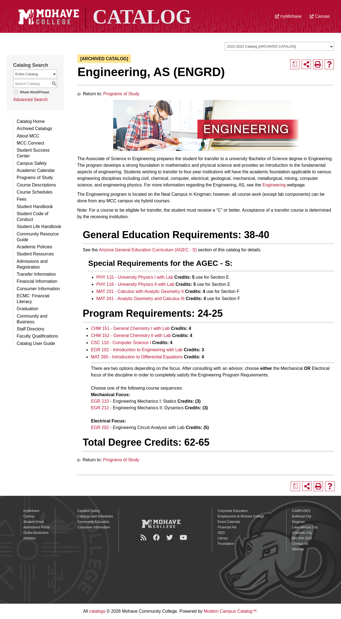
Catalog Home (31, 121)
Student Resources (35, 254)
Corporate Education (233, 511)
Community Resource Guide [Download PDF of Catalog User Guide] (38, 237)
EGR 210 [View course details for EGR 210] (100, 401)
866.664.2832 (302, 538)
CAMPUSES (301, 511)
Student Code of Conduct (32, 216)
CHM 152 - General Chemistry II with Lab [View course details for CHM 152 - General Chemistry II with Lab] (131, 335)
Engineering (273, 185)
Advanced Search (30, 99)
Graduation (27, 308)
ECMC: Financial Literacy (33, 298)
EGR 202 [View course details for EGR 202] (100, 427)
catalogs (97, 611)
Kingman (298, 522)
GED (221, 533)
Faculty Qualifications (37, 336)
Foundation (226, 544)
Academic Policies (34, 246)
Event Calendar (229, 522)
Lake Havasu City (305, 527)
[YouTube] (184, 537)
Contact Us (300, 544)
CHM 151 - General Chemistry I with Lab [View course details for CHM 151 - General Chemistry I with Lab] (130, 328)
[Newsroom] (144, 537)
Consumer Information (38, 288)
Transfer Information (36, 274)
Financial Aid (227, 527)
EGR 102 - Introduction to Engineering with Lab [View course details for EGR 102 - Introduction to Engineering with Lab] (136, 349)
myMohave (288, 16)
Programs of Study (35, 177)
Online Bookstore (35, 533)
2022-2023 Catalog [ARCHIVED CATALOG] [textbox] (261, 46)
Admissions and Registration (32, 264)
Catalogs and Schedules (95, 516)
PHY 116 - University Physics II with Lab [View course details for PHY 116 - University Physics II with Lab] (135, 284)
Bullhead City (301, 516)
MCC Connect (30, 143)
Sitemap (298, 549)
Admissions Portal (36, 527)
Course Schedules (35, 192)
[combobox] (279, 46)
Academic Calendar (36, 170)
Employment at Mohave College (241, 516)
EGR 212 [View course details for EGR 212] (100, 407)
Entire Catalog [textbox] (26, 74)
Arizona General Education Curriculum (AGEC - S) (148, 249)
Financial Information (37, 281)
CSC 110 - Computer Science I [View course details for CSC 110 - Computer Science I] (121, 342)
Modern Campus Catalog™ (230, 611)
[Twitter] (170, 537)
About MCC (28, 136)
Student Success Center (33, 153)
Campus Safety (31, 163)
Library (223, 538)
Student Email (33, 522)
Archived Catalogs (34, 128)
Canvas (320, 16)
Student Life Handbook (39, 226)
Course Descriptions (36, 185)
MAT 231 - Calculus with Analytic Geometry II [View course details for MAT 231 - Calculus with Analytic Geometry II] (140, 291)
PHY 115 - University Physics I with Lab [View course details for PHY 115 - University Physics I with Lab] (134, 277)
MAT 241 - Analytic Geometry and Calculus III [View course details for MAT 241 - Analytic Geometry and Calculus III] (140, 298)
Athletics (29, 538)
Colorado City (302, 533)
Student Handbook (35, 206)
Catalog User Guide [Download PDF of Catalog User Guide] (36, 343)
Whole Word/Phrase (34, 92)
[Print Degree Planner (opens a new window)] (294, 64)
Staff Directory (30, 329)
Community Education (93, 522)
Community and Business (32, 319)
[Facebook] (157, 537)
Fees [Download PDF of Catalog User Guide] (22, 199)
